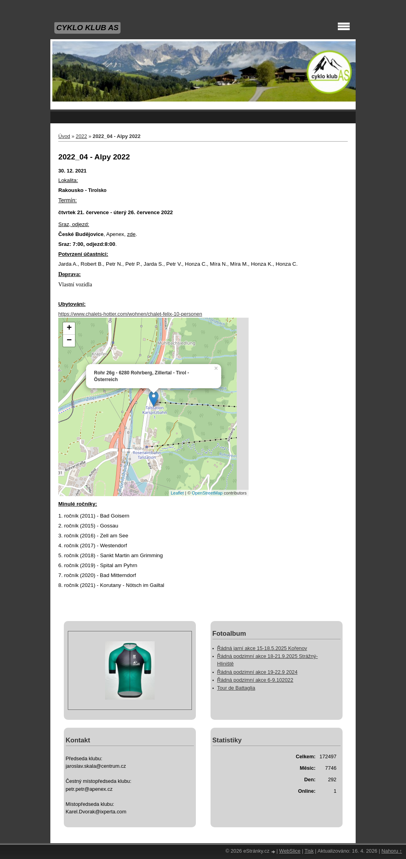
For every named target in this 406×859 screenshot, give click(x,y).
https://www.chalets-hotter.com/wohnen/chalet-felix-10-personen (130, 314)
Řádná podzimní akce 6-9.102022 (255, 680)
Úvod (64, 136)
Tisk (309, 851)
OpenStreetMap (207, 493)
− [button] (69, 341)
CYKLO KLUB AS (87, 27)
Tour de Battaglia (236, 688)
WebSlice (290, 851)
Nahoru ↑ (391, 851)
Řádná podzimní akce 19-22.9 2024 (257, 672)
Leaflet (177, 493)
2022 (81, 136)
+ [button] (69, 328)
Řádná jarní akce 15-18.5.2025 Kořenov (262, 648)
